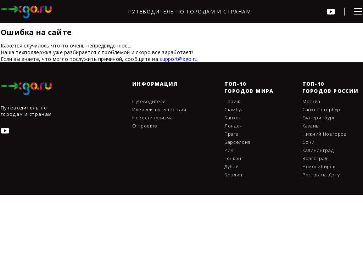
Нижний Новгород (324, 134)
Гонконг (234, 158)
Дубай (231, 166)
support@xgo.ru (178, 59)
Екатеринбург (318, 117)
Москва (311, 101)
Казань (310, 126)
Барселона (237, 142)
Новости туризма (152, 117)
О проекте (144, 126)
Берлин (233, 174)
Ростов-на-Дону (321, 174)
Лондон (233, 126)
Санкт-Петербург (322, 109)
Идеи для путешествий (159, 109)
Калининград (318, 150)
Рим (229, 150)
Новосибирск (318, 166)
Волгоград (315, 158)
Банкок (232, 117)
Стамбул (234, 109)
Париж (232, 101)
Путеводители (149, 101)
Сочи (308, 142)
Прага (231, 134)
